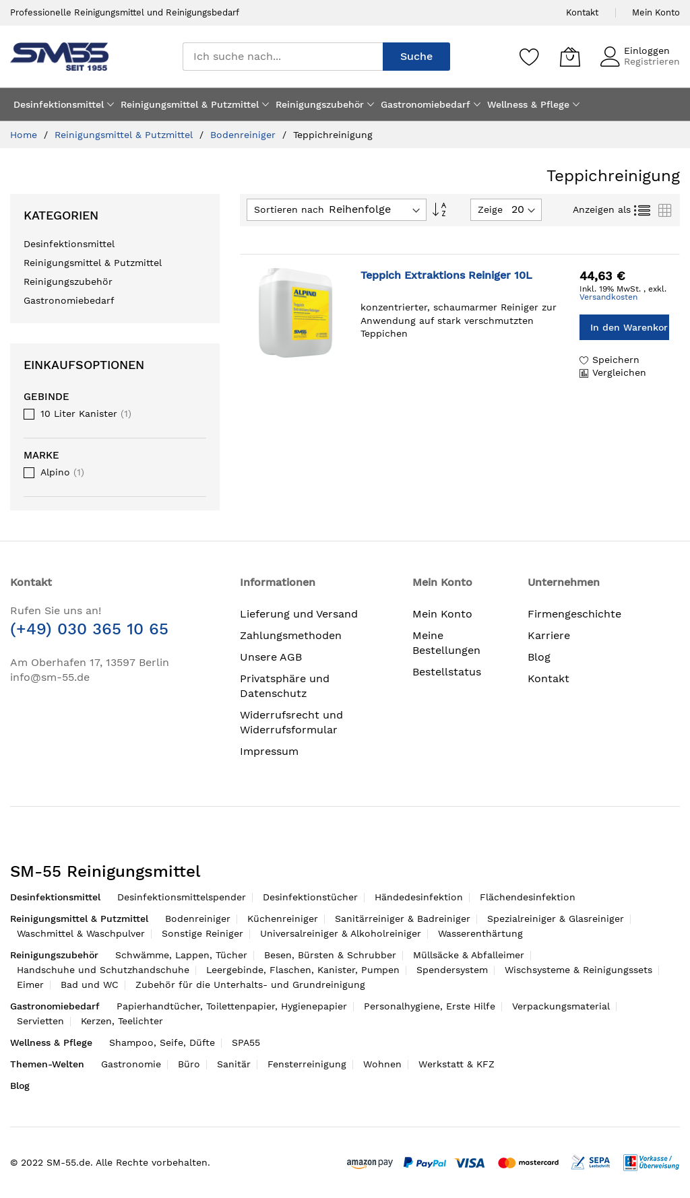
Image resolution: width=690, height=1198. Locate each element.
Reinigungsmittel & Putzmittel (125, 134)
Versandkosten (608, 297)
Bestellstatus (446, 671)
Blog (539, 657)
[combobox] (283, 56)
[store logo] (59, 56)
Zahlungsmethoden (291, 635)
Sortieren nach (289, 209)
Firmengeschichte (574, 613)
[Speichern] (530, 56)
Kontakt (582, 12)
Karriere (549, 635)
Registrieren (652, 61)
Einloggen (647, 50)
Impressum (269, 751)
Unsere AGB (271, 657)
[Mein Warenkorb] (570, 56)
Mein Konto (656, 12)
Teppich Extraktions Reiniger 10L (446, 275)
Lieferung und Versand (299, 613)
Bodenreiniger (244, 134)
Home (25, 134)
